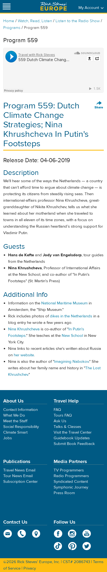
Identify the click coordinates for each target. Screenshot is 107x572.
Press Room (64, 492)
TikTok (58, 546)
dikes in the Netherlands (71, 316)
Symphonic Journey (71, 487)
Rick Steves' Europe (53, 6)
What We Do (14, 415)
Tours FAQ (63, 415)
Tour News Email (18, 475)
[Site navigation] (6, 6)
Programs (11, 27)
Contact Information (20, 409)
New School (72, 335)
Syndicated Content (71, 481)
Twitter (86, 546)
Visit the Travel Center (73, 432)
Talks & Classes (67, 426)
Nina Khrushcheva (24, 329)
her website (24, 355)
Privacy (29, 568)
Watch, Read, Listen (35, 21)
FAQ (57, 409)
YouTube (86, 533)
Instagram (72, 533)
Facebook (58, 533)
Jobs (7, 438)
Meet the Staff (15, 421)
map (36, 533)
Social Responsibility (21, 426)
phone (22, 533)
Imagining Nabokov (71, 361)
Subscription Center (20, 481)
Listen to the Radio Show (78, 21)
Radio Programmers (71, 475)
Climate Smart (15, 432)
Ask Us (60, 421)
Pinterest (72, 546)
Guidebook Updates (72, 438)
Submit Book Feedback (74, 443)
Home (8, 21)
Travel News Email (19, 470)
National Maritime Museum (64, 303)
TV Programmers (69, 470)
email (7, 533)
